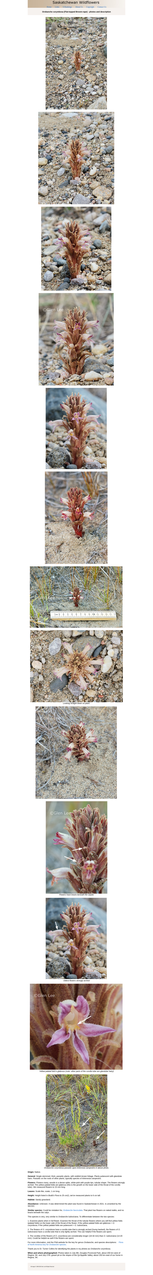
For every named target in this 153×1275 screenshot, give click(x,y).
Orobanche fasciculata (72, 1210)
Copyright (90, 7)
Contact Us (102, 7)
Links (57, 7)
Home (49, 7)
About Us (79, 7)
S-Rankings (67, 7)
